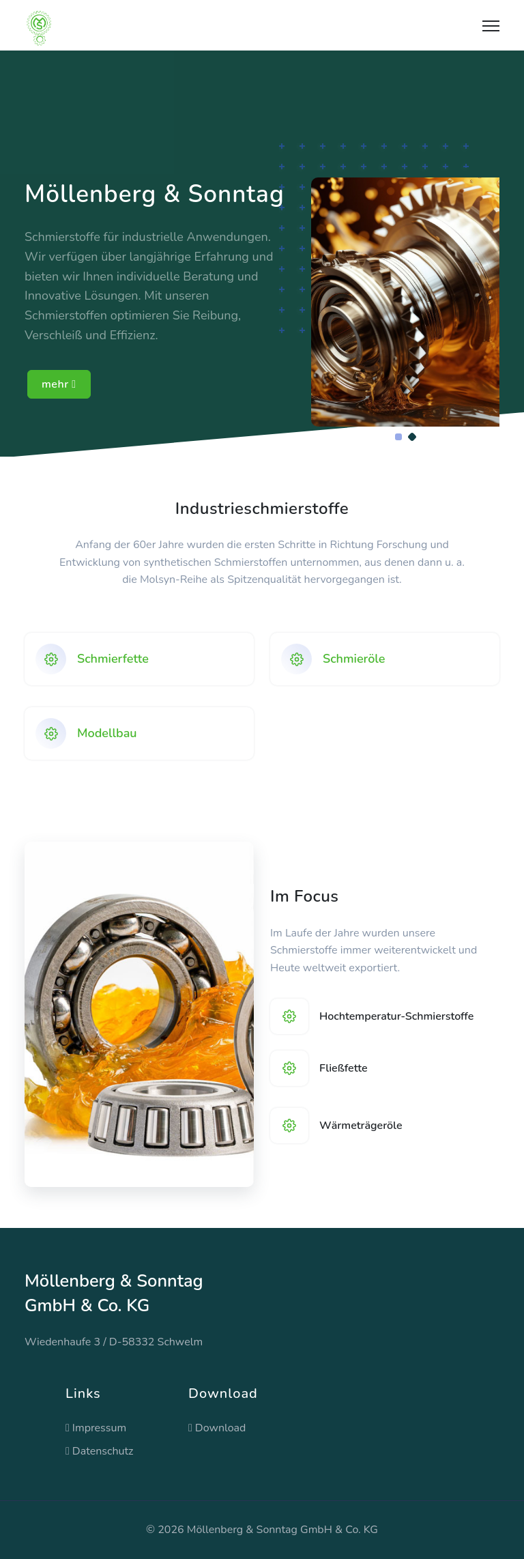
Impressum (96, 1427)
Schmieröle (354, 658)
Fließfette (343, 1068)
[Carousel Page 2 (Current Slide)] (412, 437)
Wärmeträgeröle (361, 1125)
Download (217, 1427)
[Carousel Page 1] (398, 436)
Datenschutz (100, 1451)
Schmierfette (113, 658)
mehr (59, 384)
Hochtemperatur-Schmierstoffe (396, 1016)
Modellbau (107, 733)
